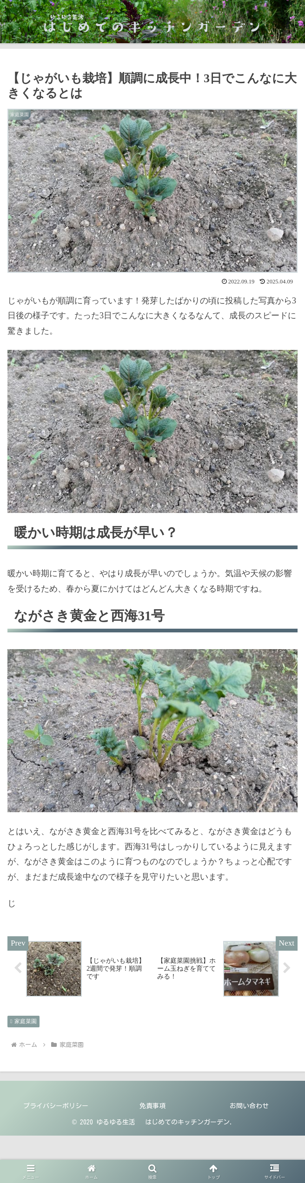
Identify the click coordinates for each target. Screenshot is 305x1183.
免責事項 (152, 1106)
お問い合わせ (249, 1106)
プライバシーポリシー (55, 1106)
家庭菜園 (23, 1021)
